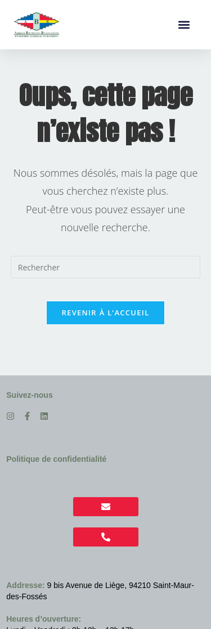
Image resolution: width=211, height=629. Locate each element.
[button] (183, 25)
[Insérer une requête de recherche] (106, 267)
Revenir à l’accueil (105, 312)
